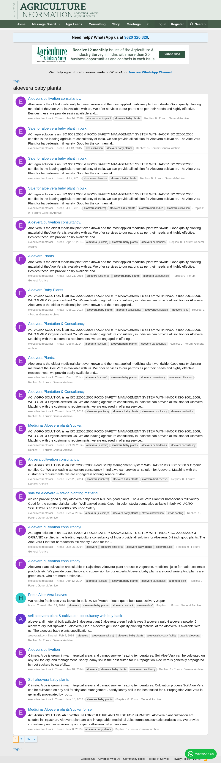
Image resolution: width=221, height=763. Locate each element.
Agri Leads (74, 24)
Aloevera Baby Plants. (46, 290)
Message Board (44, 24)
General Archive (179, 118)
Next (30, 739)
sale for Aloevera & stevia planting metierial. (63, 493)
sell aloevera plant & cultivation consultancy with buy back (75, 616)
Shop (116, 24)
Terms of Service (158, 758)
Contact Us (88, 758)
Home (20, 24)
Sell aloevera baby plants (48, 680)
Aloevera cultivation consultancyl (54, 527)
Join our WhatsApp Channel (150, 72)
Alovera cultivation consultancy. (53, 459)
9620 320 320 (136, 37)
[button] (59, 24)
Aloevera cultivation (44, 649)
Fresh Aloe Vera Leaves (47, 595)
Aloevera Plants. (41, 256)
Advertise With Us (109, 758)
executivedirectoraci (40, 118)
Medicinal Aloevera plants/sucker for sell (60, 709)
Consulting (97, 24)
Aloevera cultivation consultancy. (54, 98)
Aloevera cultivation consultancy (54, 561)
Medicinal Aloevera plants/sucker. (55, 425)
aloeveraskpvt (36, 635)
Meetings (134, 24)
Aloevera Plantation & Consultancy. (56, 324)
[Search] (198, 24)
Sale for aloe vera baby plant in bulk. (57, 128)
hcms (31, 605)
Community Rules (134, 758)
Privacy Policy (181, 758)
